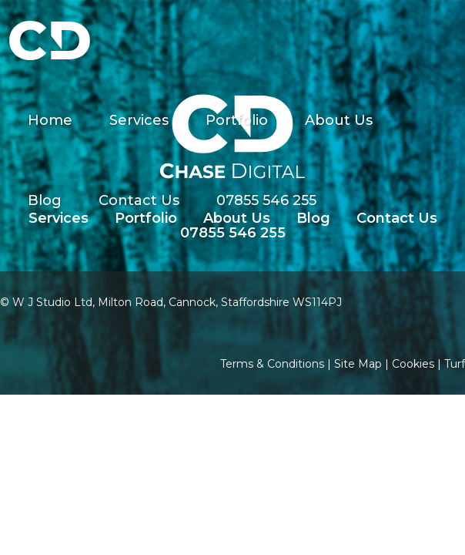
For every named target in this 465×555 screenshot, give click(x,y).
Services (139, 120)
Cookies (413, 364)
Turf (454, 364)
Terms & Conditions (272, 364)
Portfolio (237, 120)
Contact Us (139, 200)
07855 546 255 (266, 200)
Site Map (358, 364)
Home (50, 120)
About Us (339, 120)
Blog (45, 200)
